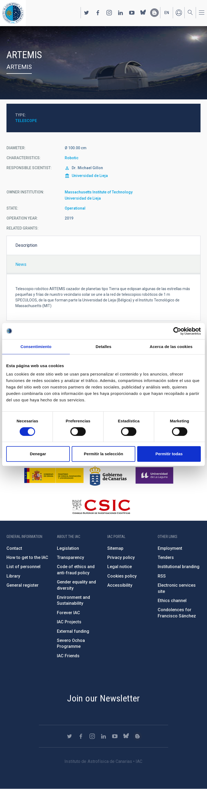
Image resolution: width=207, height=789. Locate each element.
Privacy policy (121, 557)
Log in (178, 12)
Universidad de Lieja (90, 175)
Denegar (38, 453)
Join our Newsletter (103, 698)
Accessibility (119, 585)
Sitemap (115, 548)
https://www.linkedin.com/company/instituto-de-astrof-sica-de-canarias (120, 12)
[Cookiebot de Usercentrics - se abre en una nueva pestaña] (177, 331)
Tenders (166, 557)
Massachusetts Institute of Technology (99, 192)
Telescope (26, 121)
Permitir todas (169, 453)
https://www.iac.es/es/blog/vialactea (154, 12)
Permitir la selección (103, 453)
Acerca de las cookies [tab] (171, 346)
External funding (73, 631)
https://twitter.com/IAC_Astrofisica (86, 12)
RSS (162, 576)
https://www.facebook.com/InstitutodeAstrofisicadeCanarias (98, 12)
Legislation (68, 548)
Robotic (71, 158)
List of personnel (23, 566)
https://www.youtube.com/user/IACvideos (131, 12)
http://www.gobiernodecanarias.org (108, 475)
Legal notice (119, 566)
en (166, 13)
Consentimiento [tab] (35, 346)
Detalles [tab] (103, 346)
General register (22, 585)
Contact (14, 548)
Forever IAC (68, 612)
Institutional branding (178, 566)
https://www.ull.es (155, 475)
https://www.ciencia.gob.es (54, 475)
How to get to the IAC (27, 557)
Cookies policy (122, 576)
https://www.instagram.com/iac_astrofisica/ (109, 12)
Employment (170, 548)
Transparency (70, 557)
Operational (75, 208)
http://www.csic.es (100, 506)
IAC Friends (68, 655)
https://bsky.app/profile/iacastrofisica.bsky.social (143, 12)
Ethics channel (172, 600)
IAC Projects (69, 621)
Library (13, 576)
